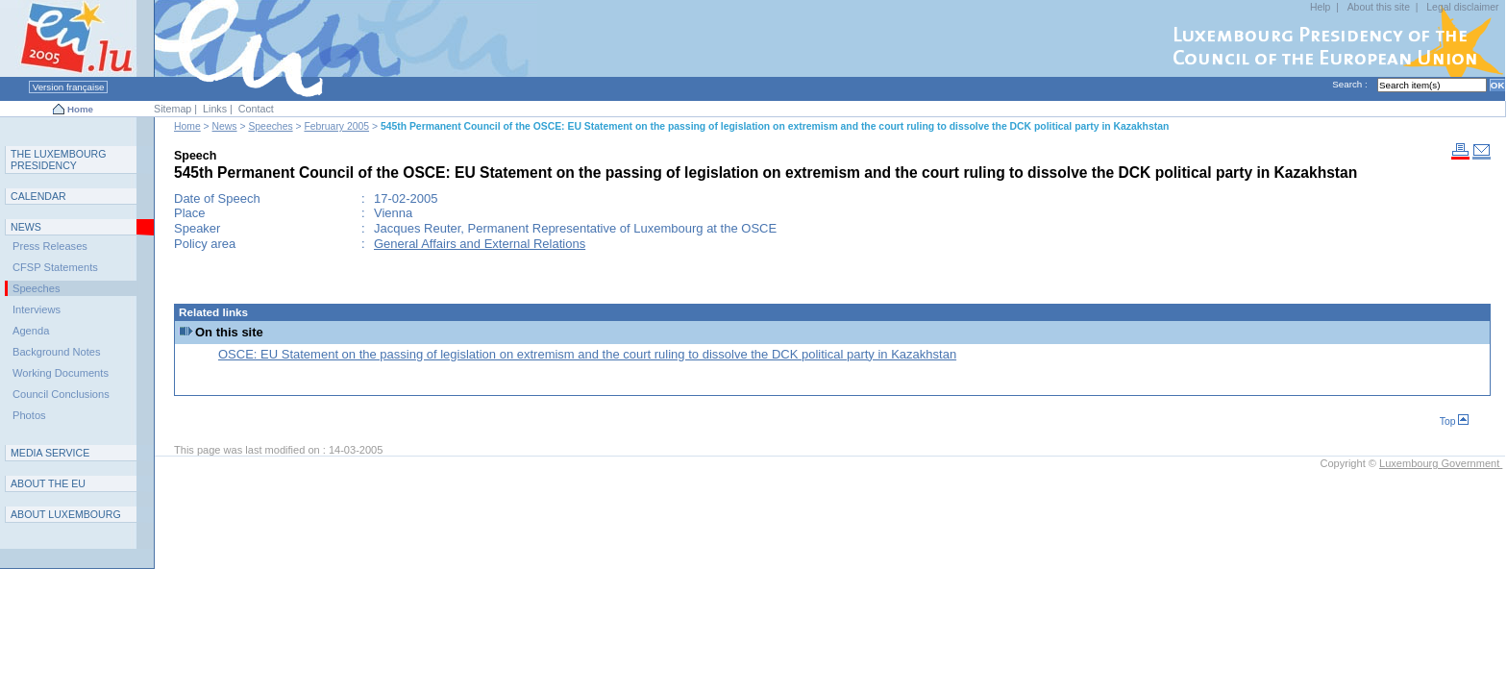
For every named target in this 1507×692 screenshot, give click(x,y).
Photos (29, 415)
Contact (256, 108)
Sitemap (172, 108)
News (224, 126)
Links (215, 108)
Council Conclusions (61, 394)
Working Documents (60, 373)
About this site (1378, 7)
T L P (59, 159)
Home (80, 109)
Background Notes (56, 352)
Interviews (36, 309)
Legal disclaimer (1462, 7)
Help (1320, 7)
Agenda (30, 330)
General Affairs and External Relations (479, 243)
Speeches (270, 126)
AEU (48, 483)
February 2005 (336, 126)
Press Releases (49, 246)
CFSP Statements (55, 267)
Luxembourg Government (1440, 463)
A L (66, 514)
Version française (68, 87)
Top (1455, 421)
